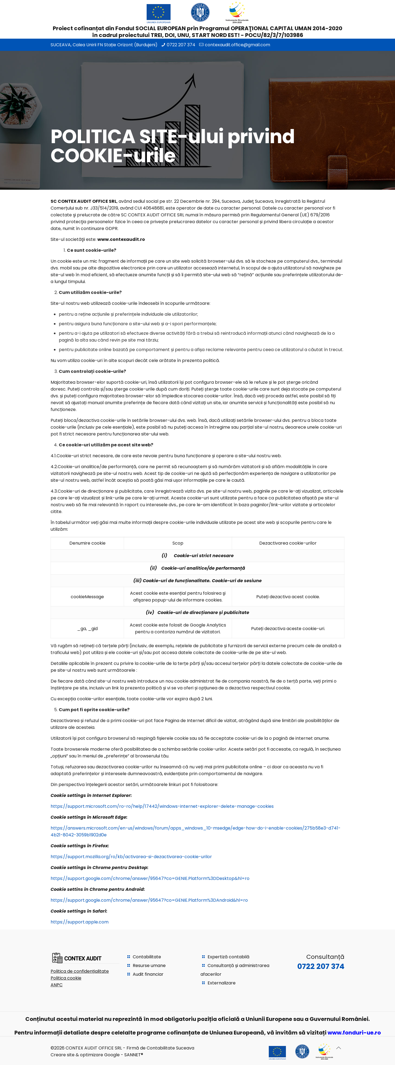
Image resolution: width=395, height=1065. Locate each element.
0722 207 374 (181, 45)
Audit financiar (148, 974)
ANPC (57, 985)
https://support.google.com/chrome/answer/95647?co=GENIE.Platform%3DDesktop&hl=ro (150, 878)
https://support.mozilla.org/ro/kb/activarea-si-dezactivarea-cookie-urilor (131, 857)
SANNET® (133, 1055)
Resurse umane (149, 965)
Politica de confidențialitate (80, 971)
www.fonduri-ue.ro (354, 1032)
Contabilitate (147, 957)
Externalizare (222, 983)
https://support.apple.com (80, 922)
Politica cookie (66, 978)
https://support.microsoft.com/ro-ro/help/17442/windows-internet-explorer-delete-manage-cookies (162, 806)
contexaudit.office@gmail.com (237, 45)
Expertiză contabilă (228, 957)
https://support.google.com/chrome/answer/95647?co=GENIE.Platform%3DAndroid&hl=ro (149, 900)
